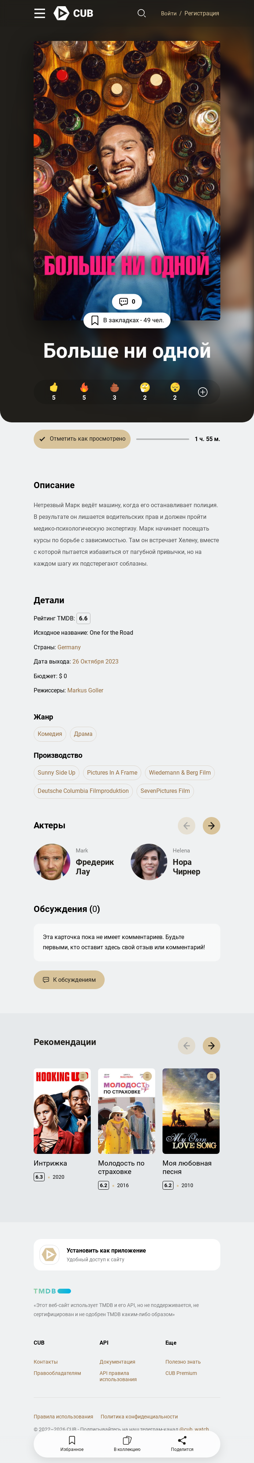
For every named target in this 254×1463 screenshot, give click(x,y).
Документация (117, 1365)
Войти (168, 13)
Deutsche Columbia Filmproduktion (83, 791)
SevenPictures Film (165, 791)
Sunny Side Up (56, 773)
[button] (211, 826)
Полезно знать (183, 1365)
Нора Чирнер (186, 868)
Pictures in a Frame (112, 773)
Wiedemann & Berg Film (180, 773)
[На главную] (73, 14)
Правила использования (63, 1421)
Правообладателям (57, 1377)
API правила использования (118, 1380)
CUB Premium (181, 1377)
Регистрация (201, 13)
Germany (69, 647)
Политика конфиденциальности (139, 1421)
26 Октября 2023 (95, 661)
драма (83, 734)
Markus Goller (85, 690)
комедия (50, 734)
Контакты (46, 1365)
